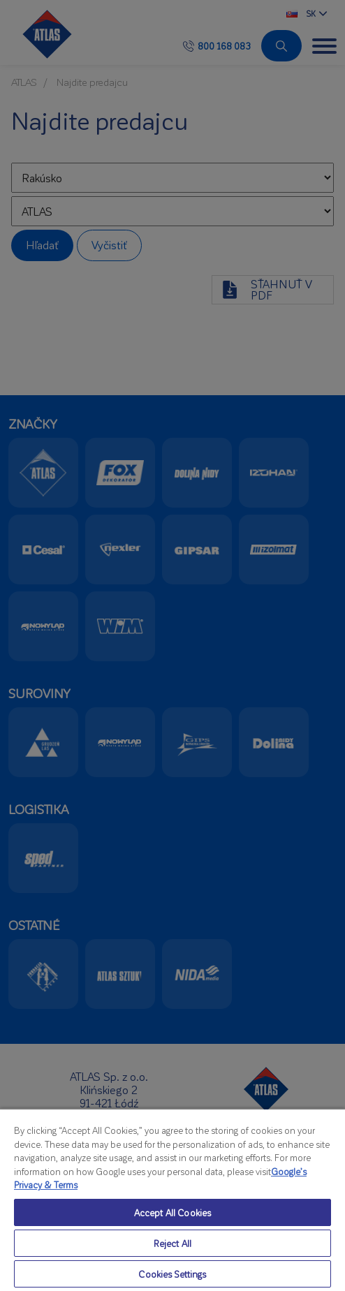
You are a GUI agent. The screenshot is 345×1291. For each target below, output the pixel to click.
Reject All (172, 1243)
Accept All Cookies (172, 1212)
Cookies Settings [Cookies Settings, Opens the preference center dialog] (172, 1274)
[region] (172, 1199)
